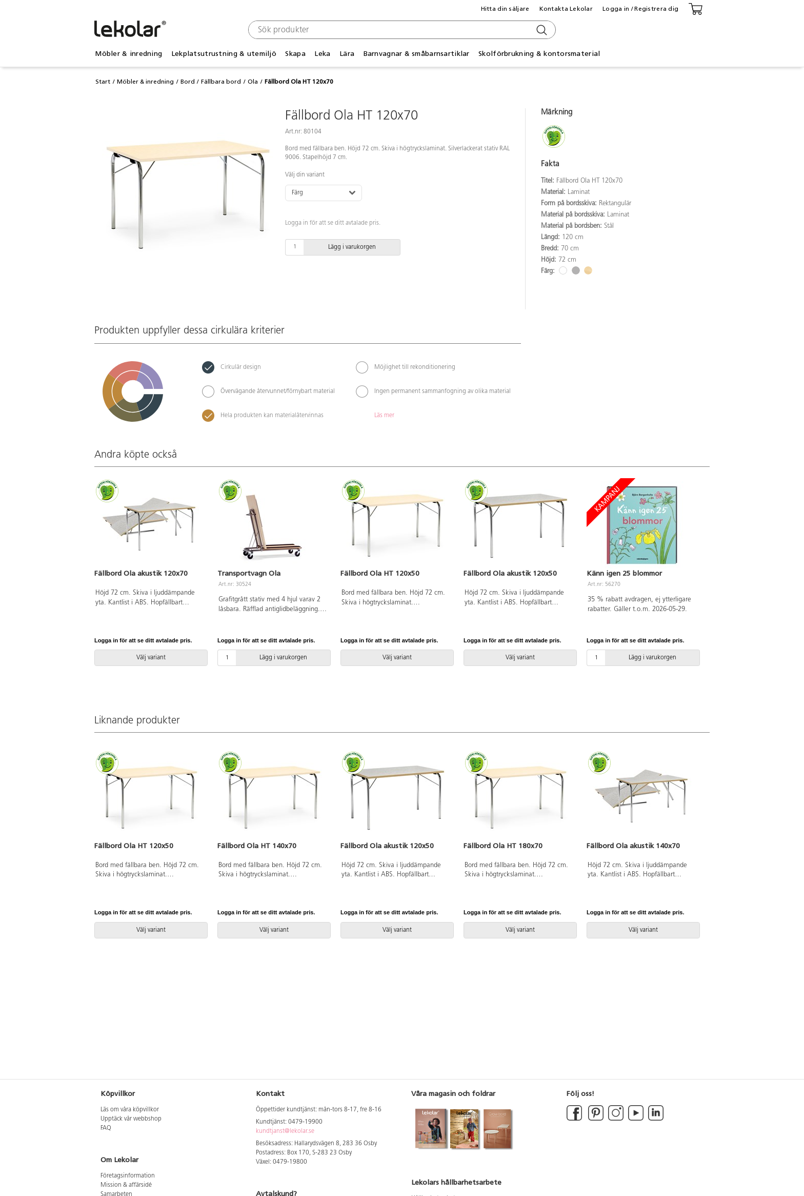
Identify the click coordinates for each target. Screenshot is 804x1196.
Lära (346, 53)
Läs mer (384, 416)
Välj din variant (305, 175)
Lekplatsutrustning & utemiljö (223, 53)
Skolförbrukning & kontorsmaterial (539, 53)
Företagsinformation (127, 1176)
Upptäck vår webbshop (131, 1119)
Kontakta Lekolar (566, 8)
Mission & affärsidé (126, 1185)
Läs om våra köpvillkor (129, 1110)
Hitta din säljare (505, 8)
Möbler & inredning (128, 53)
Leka (322, 53)
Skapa (295, 53)
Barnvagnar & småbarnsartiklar (417, 53)
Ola (253, 81)
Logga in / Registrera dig (640, 8)
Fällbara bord (221, 81)
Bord (187, 81)
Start (102, 81)
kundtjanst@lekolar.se (285, 1131)
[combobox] (401, 29)
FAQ (105, 1128)
